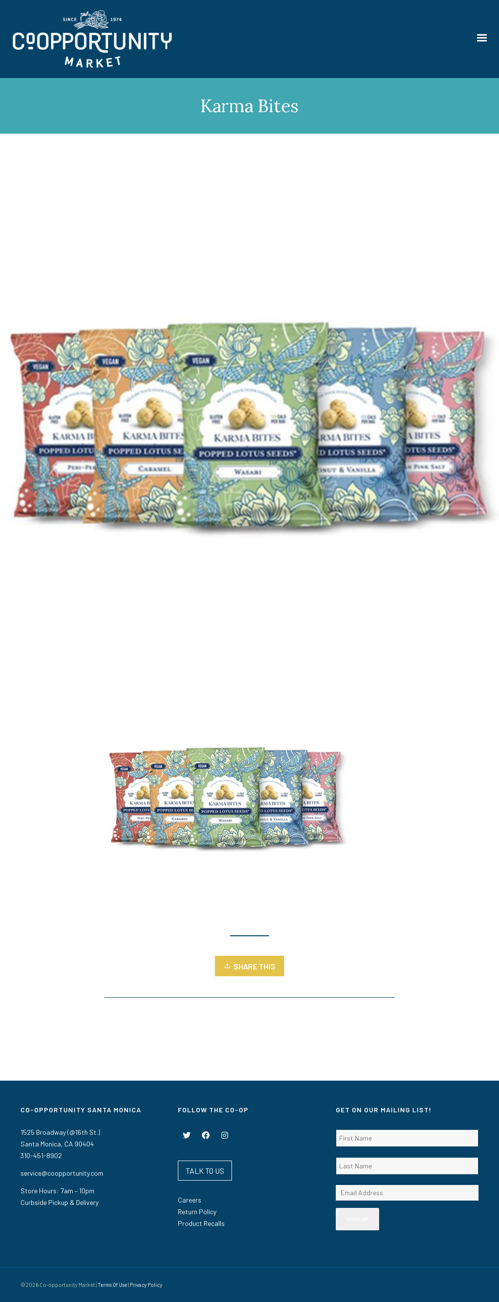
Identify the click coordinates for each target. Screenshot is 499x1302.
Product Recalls (201, 1223)
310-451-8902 (41, 1155)
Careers (189, 1200)
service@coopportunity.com (61, 1173)
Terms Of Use (112, 1285)
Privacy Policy (146, 1285)
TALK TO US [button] (205, 1170)
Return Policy (197, 1211)
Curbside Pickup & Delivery (59, 1202)
